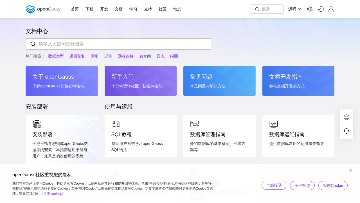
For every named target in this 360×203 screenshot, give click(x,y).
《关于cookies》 (52, 194)
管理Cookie (333, 185)
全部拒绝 (301, 185)
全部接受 (272, 185)
